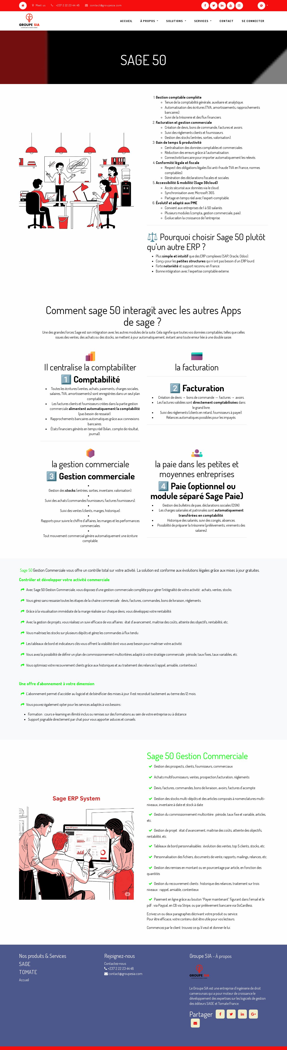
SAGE (25, 963)
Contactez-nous (115, 963)
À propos (223, 956)
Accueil (24, 980)
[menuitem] (126, 21)
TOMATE (28, 971)
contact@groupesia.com (106, 5)
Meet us (39, 5)
